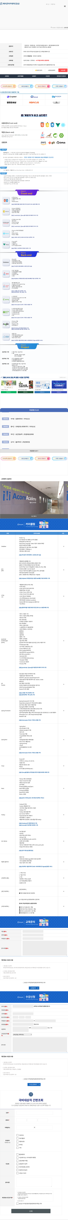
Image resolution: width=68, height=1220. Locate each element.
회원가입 (53, 4)
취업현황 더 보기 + (34, 451)
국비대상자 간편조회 (61, 76)
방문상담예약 (51, 70)
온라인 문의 (38, 70)
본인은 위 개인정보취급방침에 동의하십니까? (34, 982)
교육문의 (34, 76)
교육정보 (7, 76)
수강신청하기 (33, 1085)
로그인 (47, 4)
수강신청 (63, 70)
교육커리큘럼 (20, 76)
